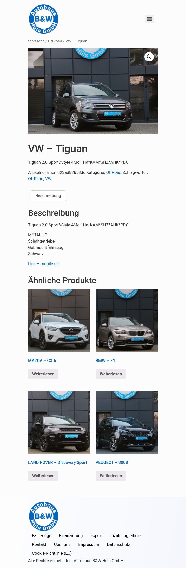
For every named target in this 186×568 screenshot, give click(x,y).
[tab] (48, 195)
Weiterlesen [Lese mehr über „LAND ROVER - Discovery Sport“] (43, 475)
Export (97, 535)
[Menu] (149, 19)
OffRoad (55, 41)
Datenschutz (118, 544)
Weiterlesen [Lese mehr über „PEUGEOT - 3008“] (111, 475)
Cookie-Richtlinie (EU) (52, 553)
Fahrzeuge (41, 535)
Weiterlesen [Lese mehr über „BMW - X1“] (111, 373)
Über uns (62, 544)
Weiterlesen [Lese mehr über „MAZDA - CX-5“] (43, 373)
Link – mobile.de (43, 263)
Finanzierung (71, 535)
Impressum (88, 544)
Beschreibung (48, 195)
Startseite (36, 41)
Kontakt (39, 544)
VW (48, 178)
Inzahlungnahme (125, 535)
